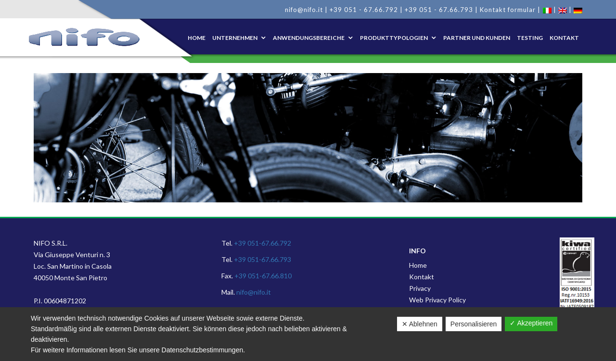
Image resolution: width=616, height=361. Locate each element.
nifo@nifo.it (304, 9)
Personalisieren (473, 324)
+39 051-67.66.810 (263, 276)
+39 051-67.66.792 (262, 243)
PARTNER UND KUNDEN (476, 37)
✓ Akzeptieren (531, 323)
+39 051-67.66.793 (262, 259)
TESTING (530, 37)
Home (196, 37)
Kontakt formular (508, 9)
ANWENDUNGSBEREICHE (309, 37)
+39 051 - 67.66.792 (364, 9)
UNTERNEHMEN (234, 37)
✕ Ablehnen (419, 324)
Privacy (420, 288)
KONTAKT (564, 37)
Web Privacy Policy (437, 300)
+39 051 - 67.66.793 (439, 9)
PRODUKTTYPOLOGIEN (394, 37)
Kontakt (421, 277)
